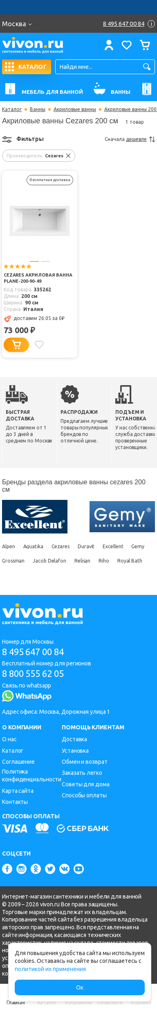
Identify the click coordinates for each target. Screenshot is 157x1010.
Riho (104, 560)
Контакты (15, 802)
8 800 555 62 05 (33, 673)
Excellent (113, 546)
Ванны (37, 109)
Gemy (137, 546)
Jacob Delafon (49, 560)
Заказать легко (82, 772)
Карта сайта (18, 791)
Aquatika (33, 546)
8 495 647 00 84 (33, 652)
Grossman (13, 560)
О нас (9, 739)
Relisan (82, 560)
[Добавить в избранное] (39, 344)
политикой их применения (50, 969)
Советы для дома (86, 784)
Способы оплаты (84, 795)
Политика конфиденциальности (31, 775)
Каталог (12, 109)
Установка (75, 750)
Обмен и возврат (85, 761)
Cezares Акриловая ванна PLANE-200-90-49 (38, 278)
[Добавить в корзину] (16, 345)
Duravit (86, 546)
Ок (79, 987)
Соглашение (18, 761)
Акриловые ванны (75, 109)
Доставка (74, 739)
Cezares (61, 546)
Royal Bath (129, 560)
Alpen (8, 546)
